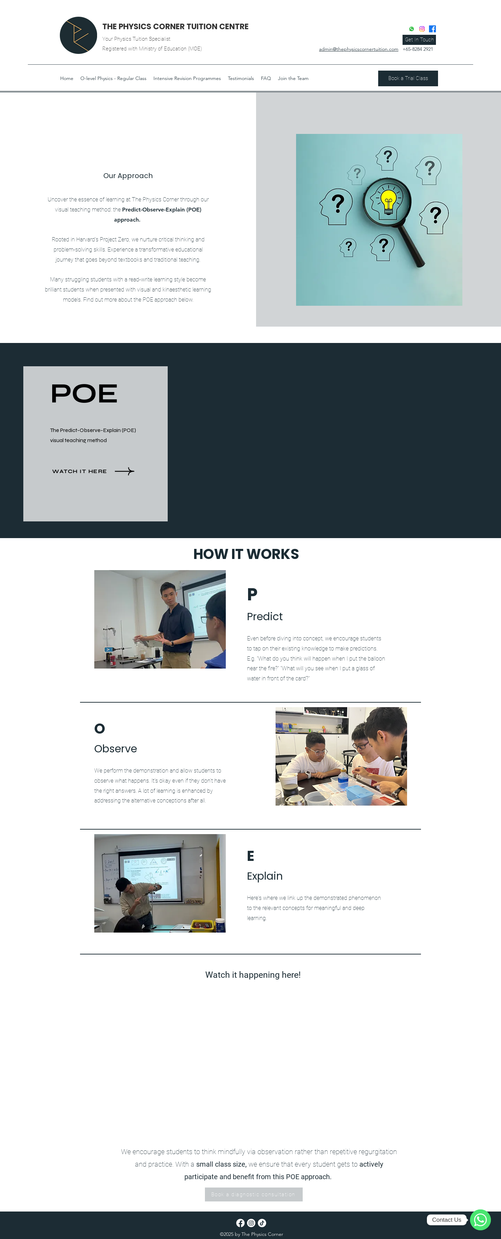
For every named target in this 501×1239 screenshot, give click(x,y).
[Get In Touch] (419, 40)
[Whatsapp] (411, 28)
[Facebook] (432, 28)
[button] (67, 78)
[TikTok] (262, 1223)
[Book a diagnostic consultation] (254, 1194)
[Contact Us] (480, 1219)
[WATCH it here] (101, 471)
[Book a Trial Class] (408, 78)
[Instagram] (422, 28)
